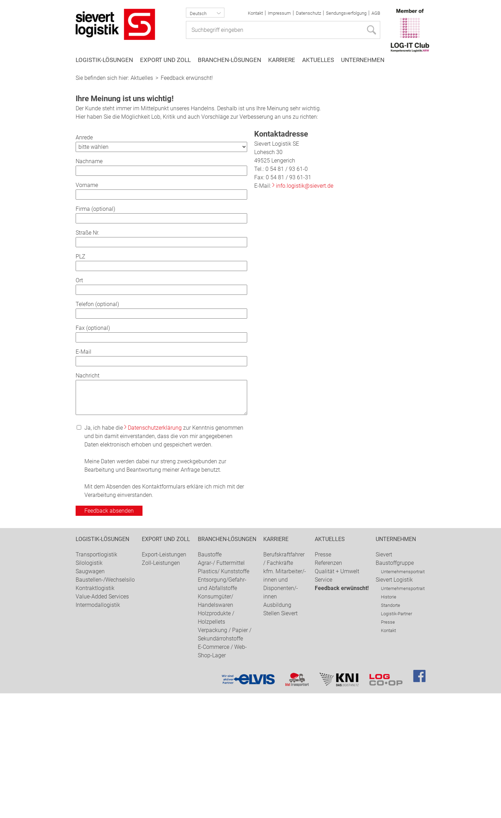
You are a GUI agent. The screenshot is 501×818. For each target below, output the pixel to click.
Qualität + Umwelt (337, 696)
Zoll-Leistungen (161, 687)
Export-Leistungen (164, 679)
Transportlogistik (96, 679)
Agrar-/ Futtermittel (221, 687)
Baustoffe (210, 679)
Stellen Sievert (280, 738)
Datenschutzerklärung (155, 552)
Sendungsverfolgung (346, 13)
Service (323, 704)
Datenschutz (308, 13)
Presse (323, 679)
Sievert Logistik (394, 704)
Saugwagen (90, 696)
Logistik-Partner (396, 738)
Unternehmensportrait (403, 696)
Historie (388, 721)
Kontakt (255, 13)
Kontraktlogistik (95, 712)
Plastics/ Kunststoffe (223, 696)
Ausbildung (277, 729)
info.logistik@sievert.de (304, 310)
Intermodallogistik (98, 729)
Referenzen (328, 687)
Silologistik (89, 687)
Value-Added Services (102, 721)
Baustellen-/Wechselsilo (105, 704)
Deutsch (198, 13)
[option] (250, 132)
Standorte (390, 730)
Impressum (279, 13)
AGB (375, 13)
